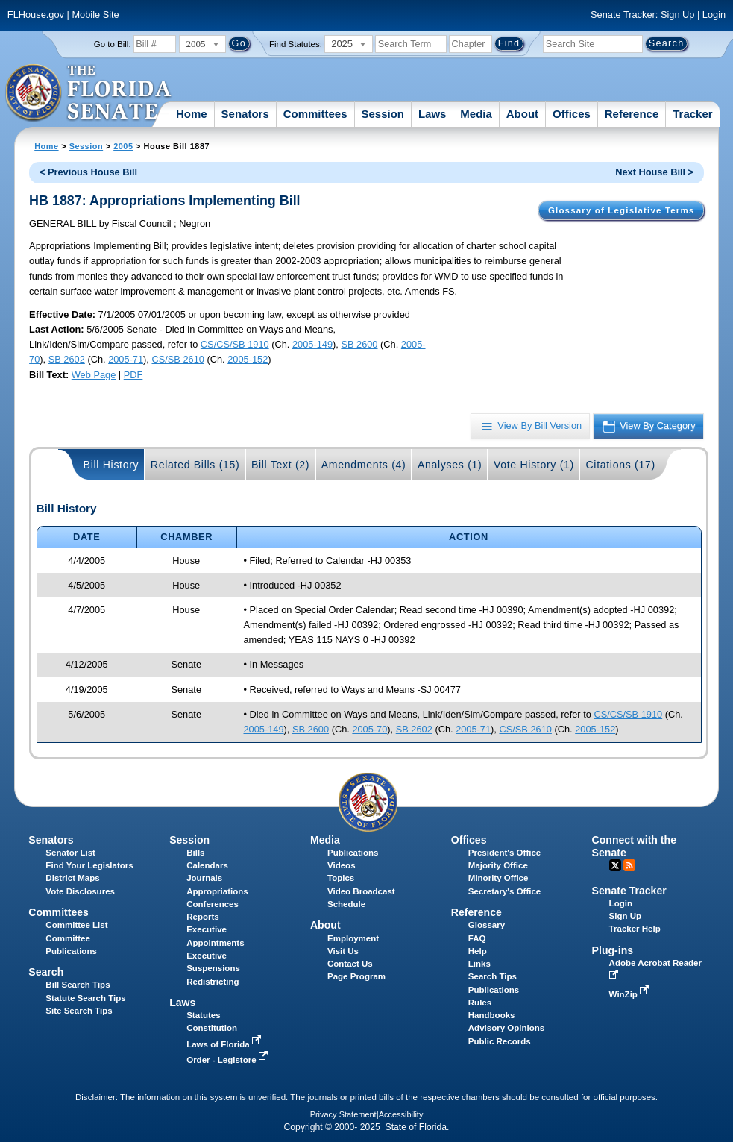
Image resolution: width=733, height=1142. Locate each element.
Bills (195, 852)
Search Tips (492, 976)
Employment (353, 938)
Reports (202, 916)
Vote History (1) (534, 465)
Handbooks (491, 1015)
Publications (352, 852)
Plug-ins (613, 950)
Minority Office (498, 877)
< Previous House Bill (88, 172)
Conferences (212, 904)
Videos (341, 865)
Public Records (499, 1041)
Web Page (94, 374)
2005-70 (369, 729)
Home (191, 113)
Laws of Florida (225, 1044)
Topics (340, 877)
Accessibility (401, 1114)
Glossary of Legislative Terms (621, 210)
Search (45, 972)
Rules (479, 1002)
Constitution (211, 1027)
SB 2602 (66, 359)
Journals (204, 877)
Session (382, 113)
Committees (315, 113)
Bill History (111, 465)
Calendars (207, 865)
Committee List (76, 924)
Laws (432, 113)
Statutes (203, 1015)
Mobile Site (95, 14)
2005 (123, 146)
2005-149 (312, 344)
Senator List (70, 852)
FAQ (477, 938)
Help (477, 951)
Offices (572, 113)
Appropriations (217, 891)
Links (479, 963)
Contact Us (350, 963)
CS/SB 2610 (177, 359)
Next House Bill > (654, 172)
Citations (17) (620, 465)
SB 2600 (359, 344)
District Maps (72, 877)
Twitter (615, 865)
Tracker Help (635, 928)
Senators (245, 113)
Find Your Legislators (89, 865)
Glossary (486, 924)
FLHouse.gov (35, 14)
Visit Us (343, 951)
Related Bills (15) (195, 465)
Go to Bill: (112, 44)
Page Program (356, 976)
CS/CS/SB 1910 (235, 344)
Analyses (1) (450, 465)
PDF (133, 374)
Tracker (692, 113)
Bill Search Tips (77, 984)
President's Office (504, 852)
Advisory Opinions (506, 1027)
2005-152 (247, 359)
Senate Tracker (629, 891)
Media (476, 113)
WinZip (630, 994)
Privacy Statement (343, 1114)
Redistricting (212, 981)
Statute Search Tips (85, 998)
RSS (629, 865)
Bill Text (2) (280, 465)
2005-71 (125, 359)
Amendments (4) (363, 465)
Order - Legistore (228, 1059)
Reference (632, 113)
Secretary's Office (504, 891)
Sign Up (678, 14)
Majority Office (498, 865)
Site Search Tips (78, 1010)
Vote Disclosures (80, 891)
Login (714, 14)
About (522, 113)
